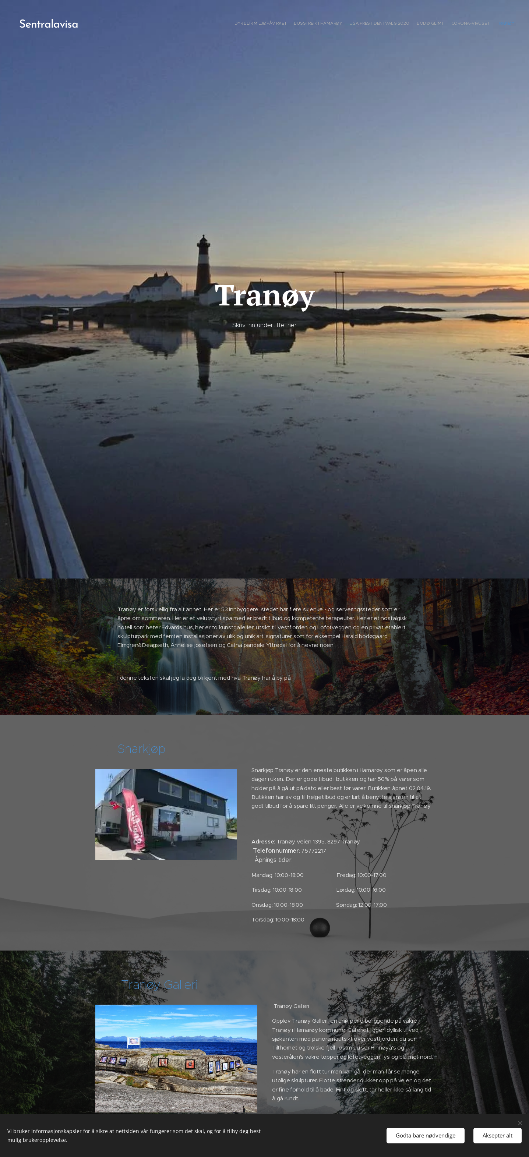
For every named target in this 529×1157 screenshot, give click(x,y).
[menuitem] (478, 24)
